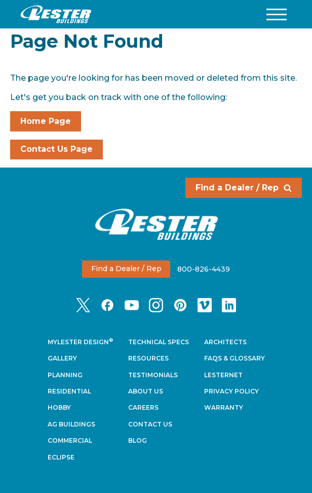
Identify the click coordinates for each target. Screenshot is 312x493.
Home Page (45, 121)
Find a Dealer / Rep (244, 187)
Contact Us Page (56, 149)
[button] (276, 14)
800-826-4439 (203, 268)
